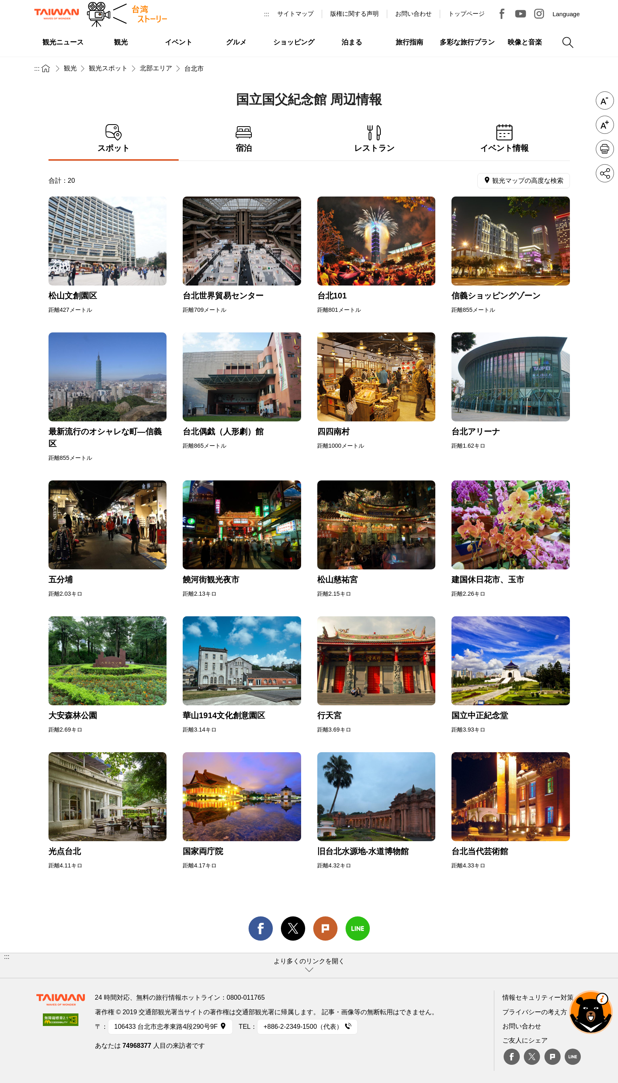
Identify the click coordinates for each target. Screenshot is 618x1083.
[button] (309, 965)
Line (573, 1057)
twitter (293, 928)
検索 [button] (568, 42)
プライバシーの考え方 (534, 1012)
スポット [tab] (114, 138)
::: (266, 14)
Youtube (520, 13)
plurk (552, 1057)
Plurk (325, 928)
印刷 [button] (605, 149)
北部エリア (156, 68)
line (358, 928)
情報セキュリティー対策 (538, 997)
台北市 (194, 68)
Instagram (539, 13)
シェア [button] (605, 173)
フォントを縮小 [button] (605, 100)
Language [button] (566, 14)
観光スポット (108, 68)
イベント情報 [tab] (504, 138)
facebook (261, 928)
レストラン (374, 138)
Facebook (512, 1057)
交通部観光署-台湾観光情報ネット (56, 14)
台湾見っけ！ (502, 13)
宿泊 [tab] (244, 138)
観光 (70, 68)
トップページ (466, 13)
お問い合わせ (521, 1026)
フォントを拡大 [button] (605, 125)
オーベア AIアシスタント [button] (591, 1012)
